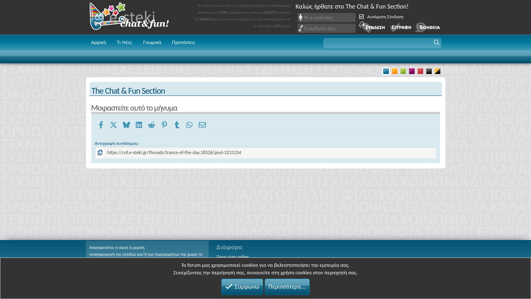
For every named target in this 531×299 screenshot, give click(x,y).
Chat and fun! (134, 17)
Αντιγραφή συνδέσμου (116, 143)
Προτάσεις (183, 42)
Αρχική (98, 42)
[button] (382, 43)
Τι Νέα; (124, 42)
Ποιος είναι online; (233, 256)
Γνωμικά (152, 42)
